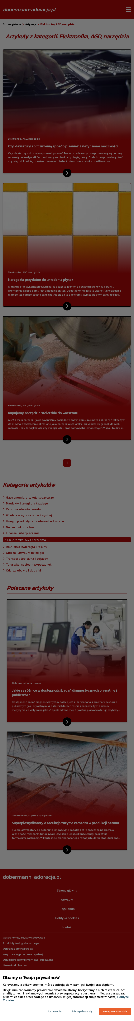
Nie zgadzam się (82, 1011)
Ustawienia (54, 1011)
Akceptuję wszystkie (115, 1011)
